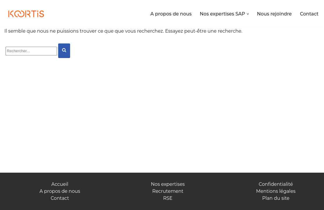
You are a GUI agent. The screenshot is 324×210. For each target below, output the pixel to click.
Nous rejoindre (274, 14)
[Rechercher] (31, 51)
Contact (309, 14)
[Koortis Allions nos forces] (26, 14)
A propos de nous (171, 14)
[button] (248, 14)
